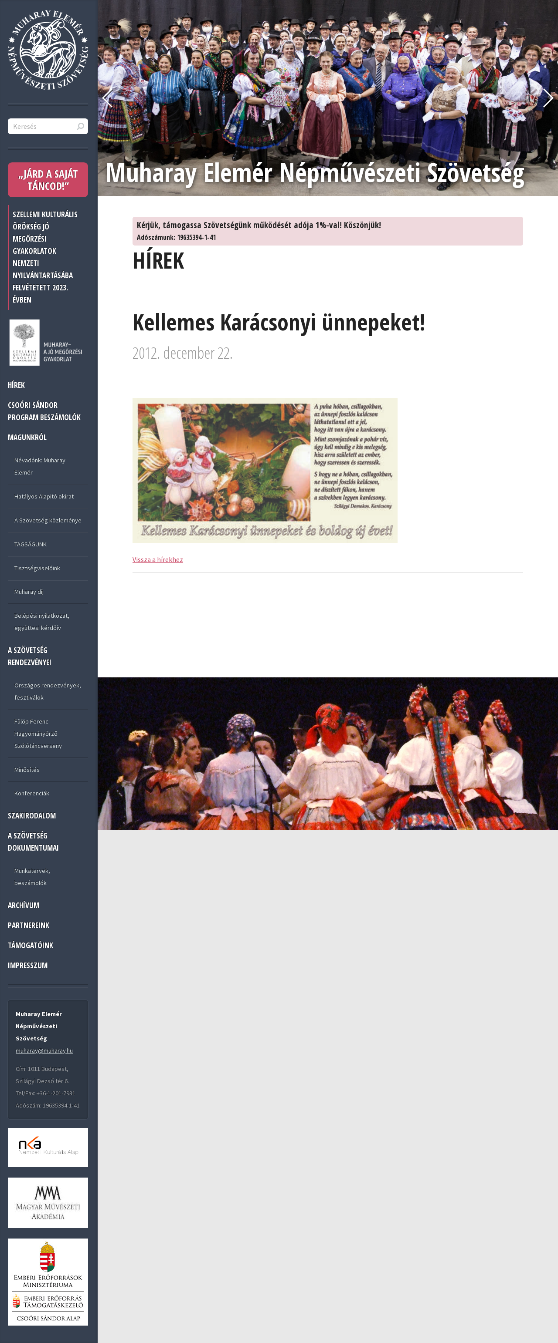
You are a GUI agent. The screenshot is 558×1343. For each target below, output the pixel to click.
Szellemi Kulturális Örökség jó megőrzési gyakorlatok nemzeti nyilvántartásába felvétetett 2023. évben (45, 257)
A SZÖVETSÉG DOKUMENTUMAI (33, 842)
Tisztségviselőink (37, 568)
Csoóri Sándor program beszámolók (44, 411)
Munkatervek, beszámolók (32, 877)
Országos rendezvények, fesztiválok (47, 691)
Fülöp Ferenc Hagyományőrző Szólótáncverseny (38, 733)
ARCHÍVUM (23, 905)
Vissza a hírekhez (158, 559)
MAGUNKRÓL (27, 437)
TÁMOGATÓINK (30, 945)
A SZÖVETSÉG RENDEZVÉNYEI (29, 656)
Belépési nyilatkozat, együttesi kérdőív (41, 622)
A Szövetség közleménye (48, 520)
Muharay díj (29, 592)
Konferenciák (31, 793)
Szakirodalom (32, 816)
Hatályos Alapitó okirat (44, 496)
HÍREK (16, 385)
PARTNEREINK (28, 925)
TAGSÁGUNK (30, 544)
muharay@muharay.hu (44, 1050)
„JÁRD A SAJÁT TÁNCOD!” (48, 179)
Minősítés (27, 770)
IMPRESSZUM (28, 965)
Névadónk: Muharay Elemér (39, 466)
